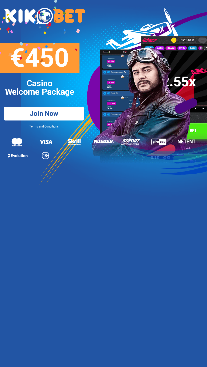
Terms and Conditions (44, 126)
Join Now (44, 114)
